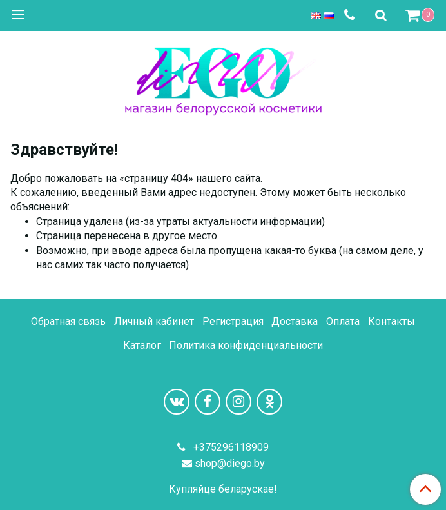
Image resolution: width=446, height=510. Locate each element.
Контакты (391, 321)
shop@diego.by (230, 463)
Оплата (343, 321)
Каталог (142, 345)
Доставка (294, 321)
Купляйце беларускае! (223, 489)
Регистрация (233, 321)
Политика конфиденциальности (246, 345)
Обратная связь (68, 321)
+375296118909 (230, 447)
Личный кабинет (154, 321)
